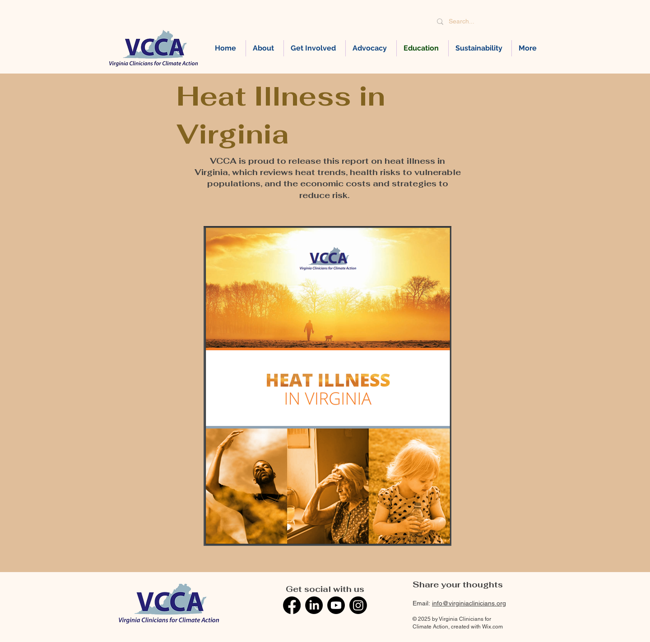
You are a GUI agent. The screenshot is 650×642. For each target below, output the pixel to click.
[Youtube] (336, 605)
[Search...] (484, 21)
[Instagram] (358, 605)
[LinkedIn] (314, 605)
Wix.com (492, 627)
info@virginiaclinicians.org (469, 603)
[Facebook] (292, 605)
